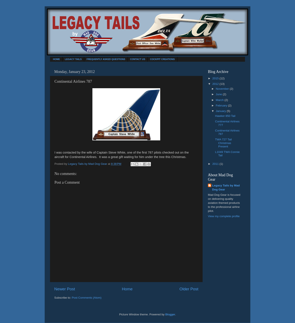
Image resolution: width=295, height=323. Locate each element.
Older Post (189, 289)
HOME (56, 59)
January (221, 111)
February (222, 105)
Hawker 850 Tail (225, 115)
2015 (216, 78)
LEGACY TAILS (73, 59)
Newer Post (64, 289)
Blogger (170, 314)
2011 (216, 163)
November (223, 88)
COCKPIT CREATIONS (162, 59)
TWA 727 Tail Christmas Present (223, 143)
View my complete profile (224, 216)
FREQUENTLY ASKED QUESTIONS (105, 59)
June (219, 94)
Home (127, 289)
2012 (216, 83)
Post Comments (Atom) (87, 297)
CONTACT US (137, 59)
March (220, 100)
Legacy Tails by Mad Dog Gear (226, 187)
